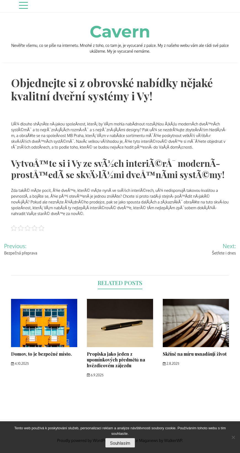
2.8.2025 (171, 363)
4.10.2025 (20, 363)
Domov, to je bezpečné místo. (41, 354)
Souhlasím (120, 443)
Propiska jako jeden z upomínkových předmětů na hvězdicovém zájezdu (116, 359)
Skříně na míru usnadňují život (194, 354)
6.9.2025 (95, 375)
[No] (233, 437)
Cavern (120, 32)
